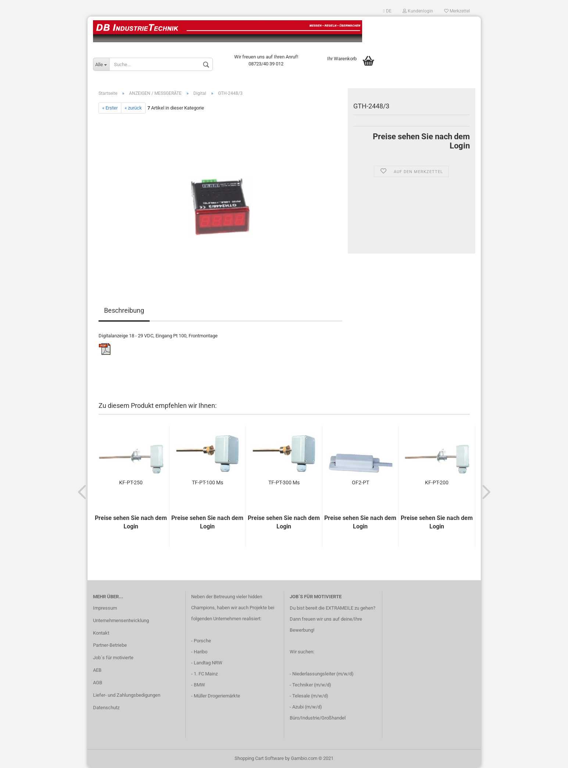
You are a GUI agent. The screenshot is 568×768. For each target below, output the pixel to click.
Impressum (105, 608)
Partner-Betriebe (110, 645)
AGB (97, 682)
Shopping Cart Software (259, 758)
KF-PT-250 (131, 482)
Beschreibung (124, 310)
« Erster (110, 108)
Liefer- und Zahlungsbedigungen (126, 695)
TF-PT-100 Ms (207, 482)
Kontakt (101, 633)
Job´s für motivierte (113, 657)
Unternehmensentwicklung (121, 620)
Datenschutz (106, 707)
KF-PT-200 (437, 482)
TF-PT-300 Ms (284, 482)
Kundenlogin (418, 11)
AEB (97, 670)
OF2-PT (360, 482)
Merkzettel (457, 11)
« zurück (133, 108)
